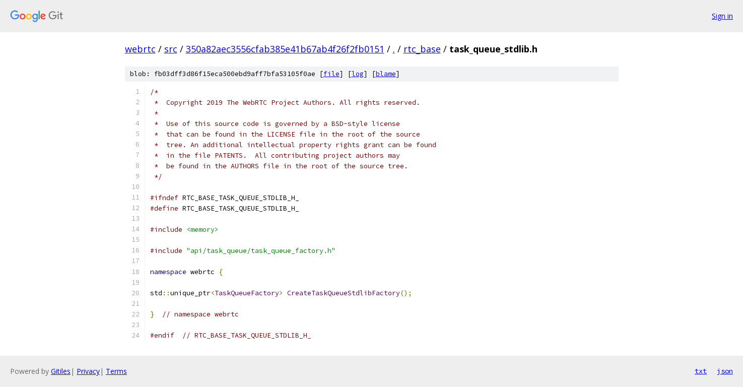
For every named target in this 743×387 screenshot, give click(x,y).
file (331, 74)
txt (701, 370)
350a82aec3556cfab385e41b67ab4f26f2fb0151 (285, 49)
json (725, 370)
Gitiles (61, 371)
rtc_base (422, 49)
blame (386, 74)
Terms (116, 371)
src (170, 49)
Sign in (722, 16)
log (358, 74)
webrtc (140, 49)
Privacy (88, 371)
